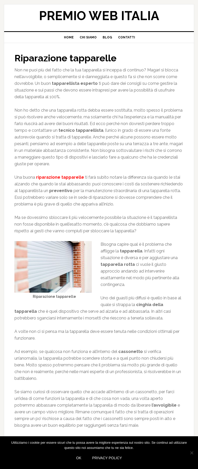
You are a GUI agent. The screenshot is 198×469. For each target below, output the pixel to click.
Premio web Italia (99, 16)
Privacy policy (107, 458)
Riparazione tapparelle (65, 58)
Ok (78, 458)
